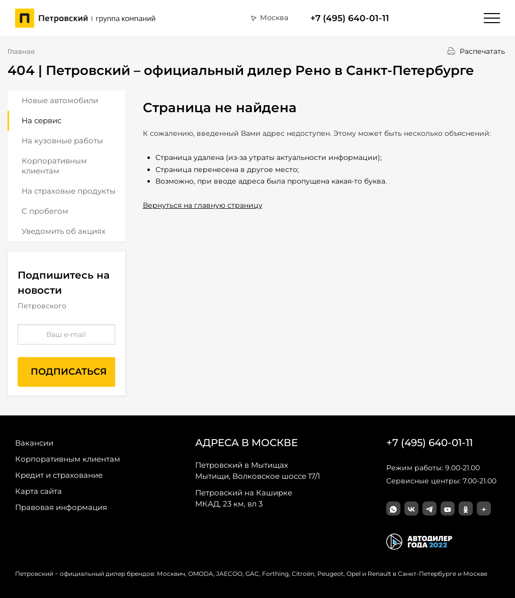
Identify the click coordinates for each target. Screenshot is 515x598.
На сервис (41, 120)
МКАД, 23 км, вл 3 (243, 497)
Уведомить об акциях (64, 231)
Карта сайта (38, 491)
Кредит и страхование (59, 475)
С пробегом (45, 211)
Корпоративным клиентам (54, 166)
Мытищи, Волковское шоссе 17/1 (257, 470)
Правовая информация (61, 507)
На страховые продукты (69, 191)
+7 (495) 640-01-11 (349, 18)
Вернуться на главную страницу (203, 205)
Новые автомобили (60, 100)
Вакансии (34, 443)
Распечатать (482, 51)
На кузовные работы (62, 140)
